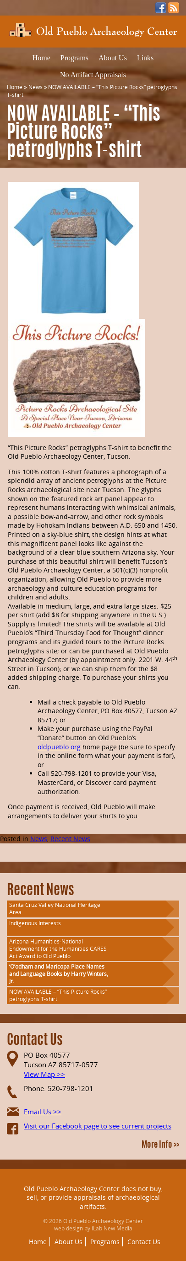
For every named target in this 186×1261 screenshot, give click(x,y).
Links (145, 58)
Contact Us (143, 1241)
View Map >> (44, 1074)
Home (41, 58)
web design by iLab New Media (93, 1228)
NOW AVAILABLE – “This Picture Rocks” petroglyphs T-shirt (58, 995)
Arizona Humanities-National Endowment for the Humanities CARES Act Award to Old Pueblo (58, 949)
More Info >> (160, 1145)
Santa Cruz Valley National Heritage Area (54, 908)
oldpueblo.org (59, 746)
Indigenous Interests (35, 923)
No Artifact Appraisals (93, 75)
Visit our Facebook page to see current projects (97, 1125)
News (35, 87)
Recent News (70, 838)
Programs (74, 58)
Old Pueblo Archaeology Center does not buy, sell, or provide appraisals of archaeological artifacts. (93, 1197)
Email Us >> (42, 1111)
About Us (112, 58)
